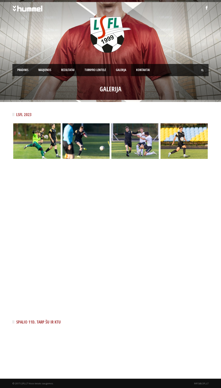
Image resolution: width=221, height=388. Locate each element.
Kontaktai (143, 70)
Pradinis (22, 70)
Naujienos (44, 70)
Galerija (121, 70)
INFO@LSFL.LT (201, 383)
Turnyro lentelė (95, 70)
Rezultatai (68, 70)
